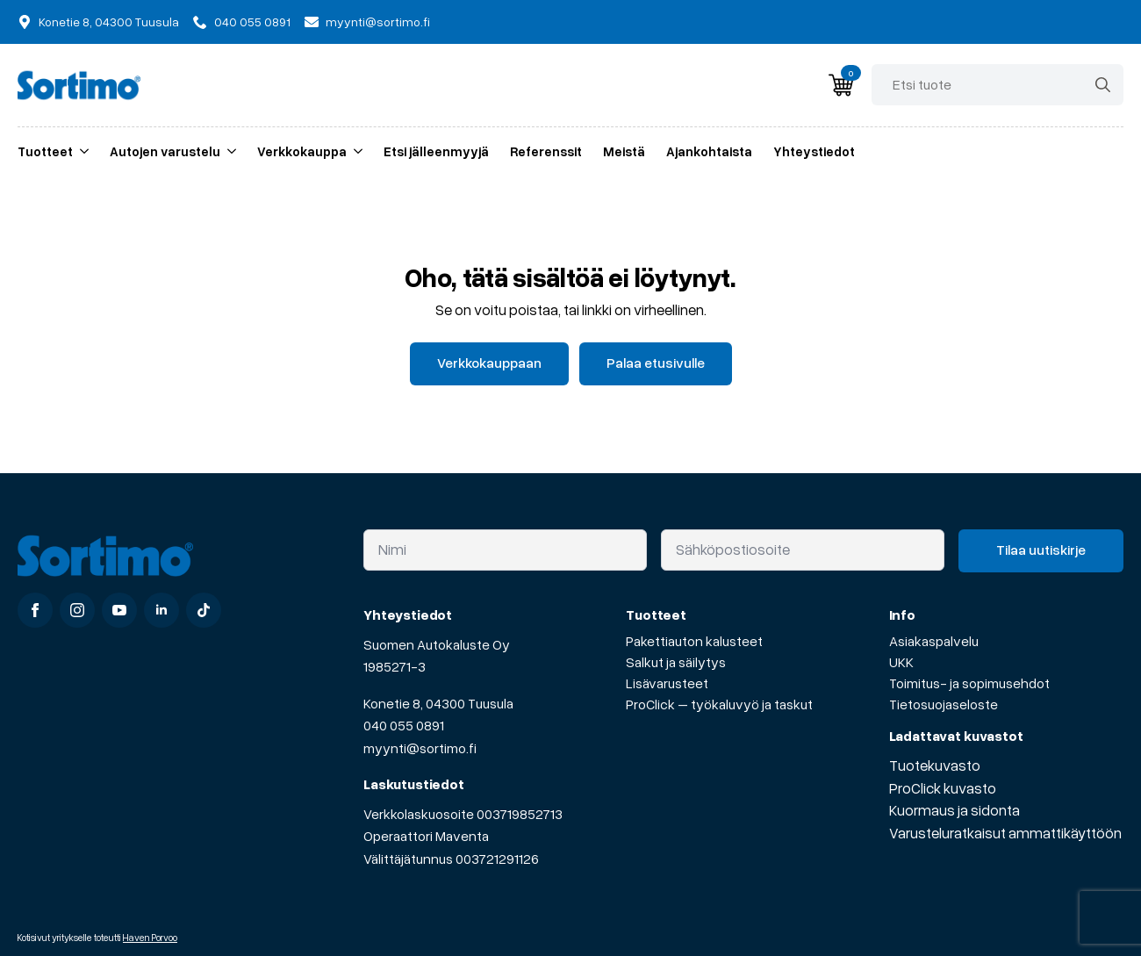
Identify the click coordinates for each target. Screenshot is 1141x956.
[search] (1102, 84)
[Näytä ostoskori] (841, 85)
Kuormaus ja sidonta (954, 810)
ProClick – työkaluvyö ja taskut (719, 704)
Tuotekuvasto (934, 765)
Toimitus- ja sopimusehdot (969, 683)
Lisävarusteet (667, 683)
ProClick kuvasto (942, 788)
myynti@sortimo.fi (420, 748)
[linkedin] (161, 610)
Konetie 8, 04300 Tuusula (438, 703)
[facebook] (35, 610)
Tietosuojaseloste (943, 704)
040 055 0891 (403, 725)
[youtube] (119, 610)
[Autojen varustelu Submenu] (228, 151)
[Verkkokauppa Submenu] (354, 151)
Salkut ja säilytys (676, 662)
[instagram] (77, 610)
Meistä (624, 151)
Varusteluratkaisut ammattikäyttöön (1005, 832)
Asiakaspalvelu (934, 641)
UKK (901, 662)
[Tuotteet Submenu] (81, 151)
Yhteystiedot (814, 151)
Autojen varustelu (165, 151)
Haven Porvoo (150, 937)
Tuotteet (45, 151)
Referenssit (546, 151)
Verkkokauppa (302, 151)
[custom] (203, 610)
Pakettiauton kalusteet (694, 641)
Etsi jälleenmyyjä (436, 151)
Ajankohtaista (709, 151)
